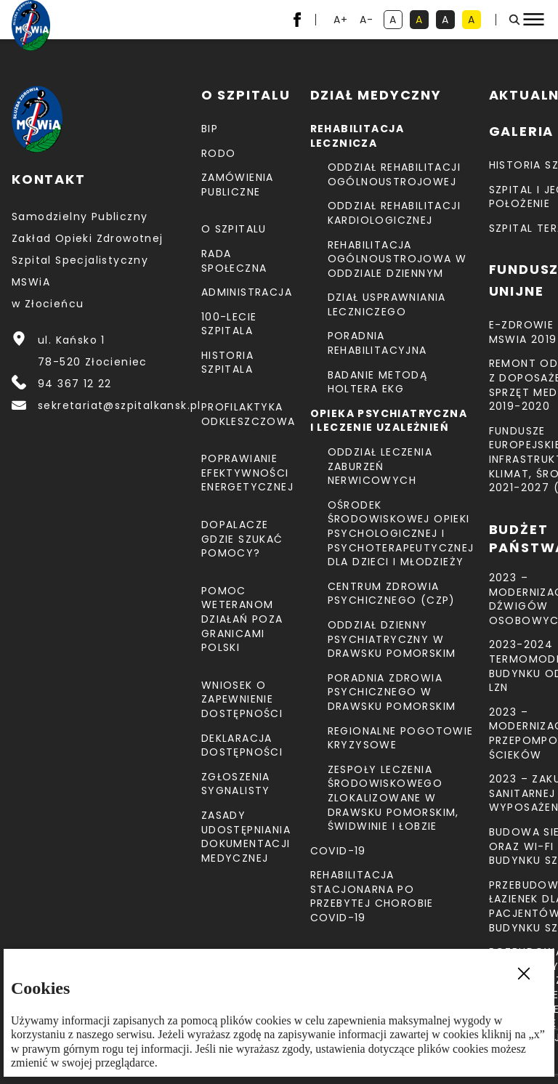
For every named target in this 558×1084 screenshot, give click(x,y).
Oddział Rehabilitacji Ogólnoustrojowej (394, 174)
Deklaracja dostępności (242, 745)
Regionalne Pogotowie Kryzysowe (401, 738)
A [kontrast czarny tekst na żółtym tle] (474, 20)
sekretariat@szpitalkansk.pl (119, 405)
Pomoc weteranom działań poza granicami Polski (242, 619)
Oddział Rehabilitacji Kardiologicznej (394, 212)
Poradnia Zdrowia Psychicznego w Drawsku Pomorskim (392, 692)
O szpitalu (234, 229)
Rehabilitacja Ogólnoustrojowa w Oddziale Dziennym (397, 259)
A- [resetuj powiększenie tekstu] (368, 20)
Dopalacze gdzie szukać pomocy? (242, 538)
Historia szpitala (227, 362)
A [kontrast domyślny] (396, 20)
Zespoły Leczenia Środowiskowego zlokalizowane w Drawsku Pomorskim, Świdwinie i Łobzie (393, 797)
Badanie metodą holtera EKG (378, 382)
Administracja (246, 292)
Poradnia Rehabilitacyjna (377, 342)
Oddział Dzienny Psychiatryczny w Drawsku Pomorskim (392, 639)
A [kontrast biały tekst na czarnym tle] (448, 20)
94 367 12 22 (75, 383)
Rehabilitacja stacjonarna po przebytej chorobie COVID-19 (372, 896)
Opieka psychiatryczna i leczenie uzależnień (388, 420)
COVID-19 (338, 851)
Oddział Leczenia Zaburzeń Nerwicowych (380, 466)
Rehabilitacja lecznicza (357, 135)
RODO (218, 153)
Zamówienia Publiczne (237, 184)
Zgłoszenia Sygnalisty (235, 783)
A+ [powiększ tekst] (341, 20)
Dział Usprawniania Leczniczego (387, 304)
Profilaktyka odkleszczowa (248, 414)
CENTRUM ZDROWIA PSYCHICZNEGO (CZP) (392, 593)
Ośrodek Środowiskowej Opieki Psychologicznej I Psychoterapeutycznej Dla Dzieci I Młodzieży (401, 533)
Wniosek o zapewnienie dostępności (242, 699)
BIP (209, 128)
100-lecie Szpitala (229, 324)
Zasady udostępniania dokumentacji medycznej (246, 836)
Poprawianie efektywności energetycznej (247, 472)
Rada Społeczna (234, 260)
